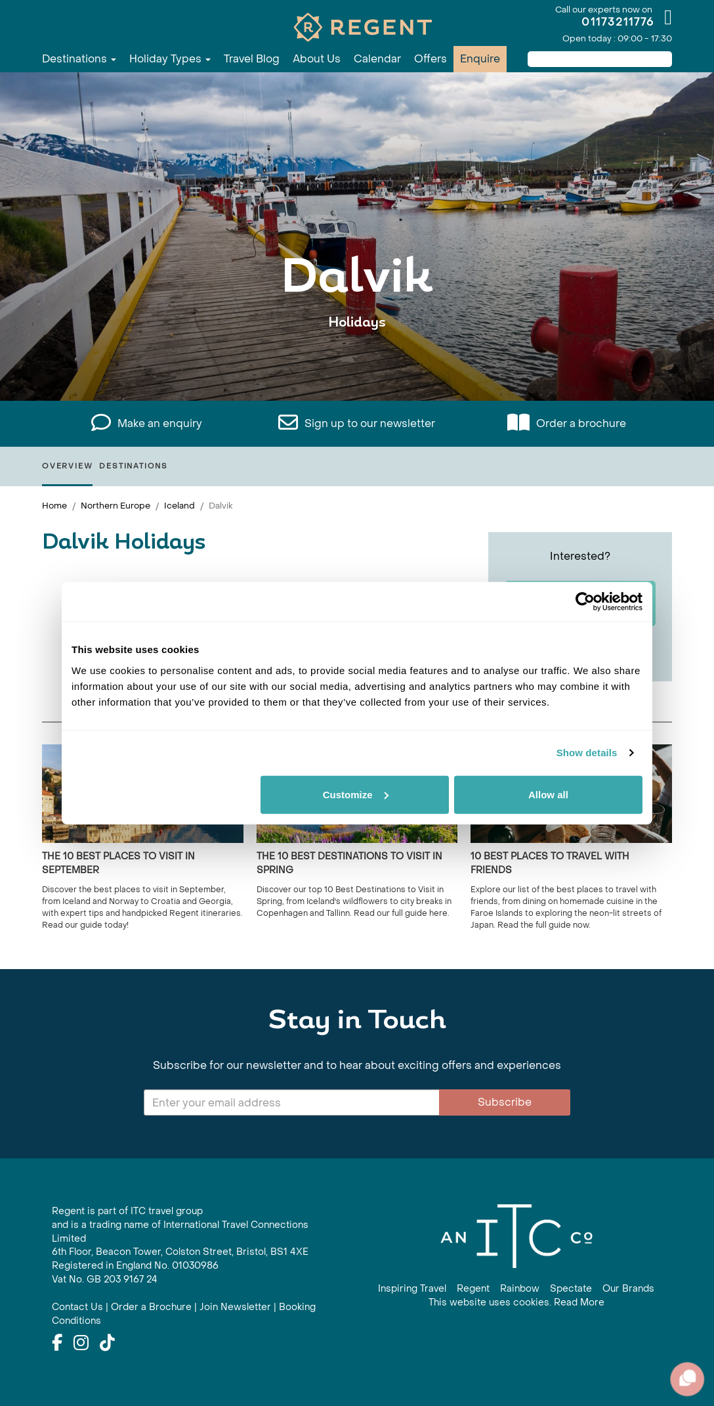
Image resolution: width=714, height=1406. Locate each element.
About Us (317, 59)
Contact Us (77, 1307)
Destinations (79, 59)
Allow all (548, 794)
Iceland (179, 505)
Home (54, 505)
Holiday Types (170, 59)
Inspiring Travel (412, 1288)
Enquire (480, 59)
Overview (67, 466)
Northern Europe (115, 505)
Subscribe (505, 1102)
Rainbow (519, 1288)
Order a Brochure (151, 1307)
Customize (355, 794)
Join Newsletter (235, 1307)
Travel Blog (252, 59)
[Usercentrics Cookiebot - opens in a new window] (585, 602)
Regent (473, 1288)
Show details (587, 752)
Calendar (377, 59)
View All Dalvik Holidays (357, 363)
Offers (430, 59)
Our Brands (628, 1288)
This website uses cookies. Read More (516, 1302)
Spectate (571, 1288)
